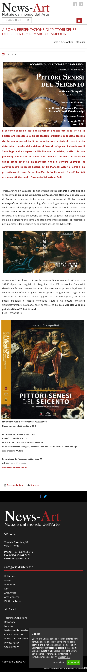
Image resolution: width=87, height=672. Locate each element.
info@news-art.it (21, 558)
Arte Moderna (11, 597)
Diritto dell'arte (12, 601)
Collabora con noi (13, 634)
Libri (6, 588)
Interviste (9, 584)
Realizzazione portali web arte (60, 667)
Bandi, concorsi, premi (16, 638)
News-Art (9, 626)
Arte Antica (67, 42)
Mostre (8, 580)
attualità (80, 42)
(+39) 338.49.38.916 (22, 551)
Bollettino (9, 576)
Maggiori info (64, 656)
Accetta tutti (73, 662)
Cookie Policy (11, 646)
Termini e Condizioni (15, 617)
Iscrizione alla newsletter (17, 630)
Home (55, 42)
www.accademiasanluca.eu (14, 467)
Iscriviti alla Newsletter (16, 20)
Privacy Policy (11, 642)
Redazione (10, 622)
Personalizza (58, 662)
